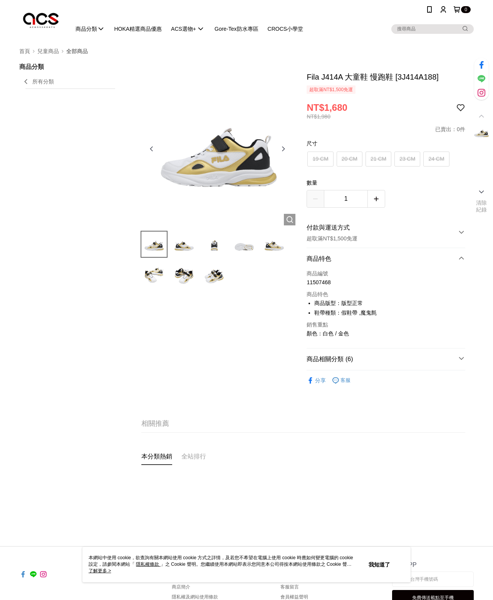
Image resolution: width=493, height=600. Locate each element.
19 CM (320, 159)
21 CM (378, 159)
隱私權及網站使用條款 (195, 597)
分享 (316, 381)
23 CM (407, 159)
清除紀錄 (481, 206)
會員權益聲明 (294, 597)
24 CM (436, 159)
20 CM (349, 159)
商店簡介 (181, 587)
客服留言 (289, 587)
